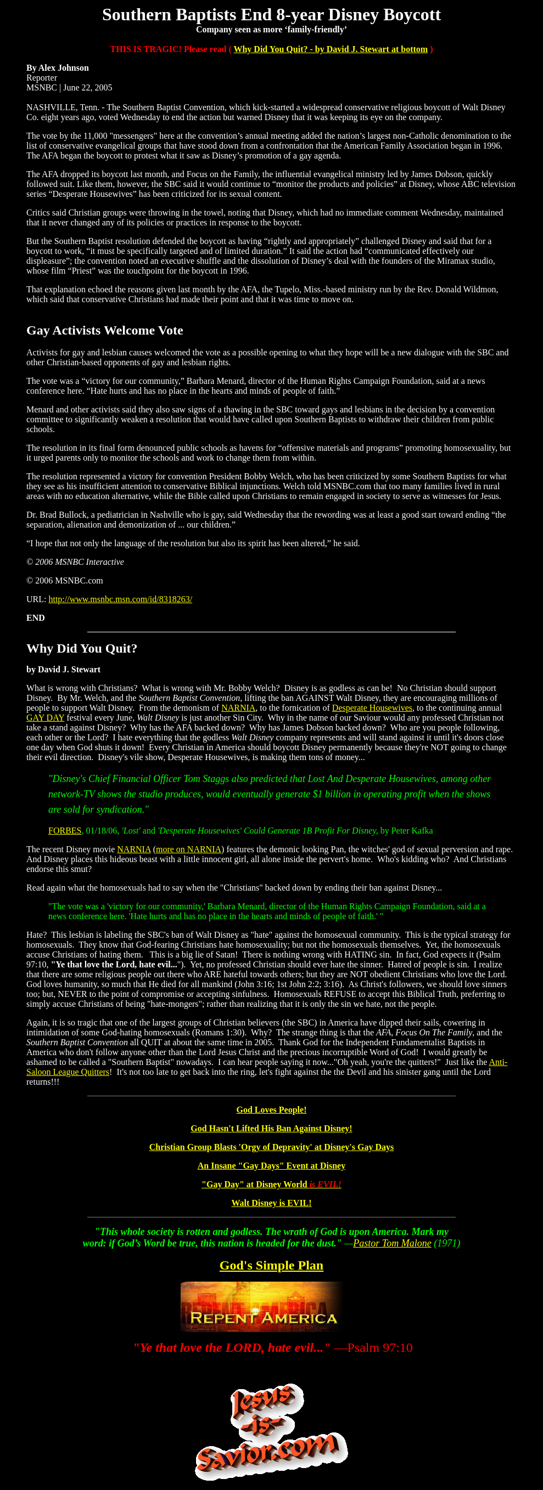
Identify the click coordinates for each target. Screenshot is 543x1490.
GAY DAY (45, 717)
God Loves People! (272, 1109)
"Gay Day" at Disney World (271, 1184)
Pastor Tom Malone (392, 1243)
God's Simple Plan (271, 1265)
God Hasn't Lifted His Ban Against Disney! (271, 1128)
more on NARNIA (188, 849)
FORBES (64, 830)
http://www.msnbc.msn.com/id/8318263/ (120, 599)
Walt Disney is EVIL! (271, 1203)
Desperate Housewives (372, 707)
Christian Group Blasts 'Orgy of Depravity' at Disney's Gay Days (271, 1147)
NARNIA (238, 707)
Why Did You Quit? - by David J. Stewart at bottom (330, 49)
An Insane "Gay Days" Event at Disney (271, 1165)
